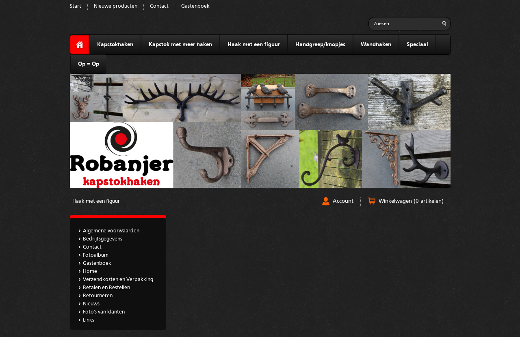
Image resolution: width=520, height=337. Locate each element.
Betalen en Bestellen (106, 287)
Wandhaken (376, 44)
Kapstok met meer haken (180, 44)
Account (343, 201)
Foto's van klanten (104, 312)
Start (75, 6)
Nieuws (91, 304)
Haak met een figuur (254, 44)
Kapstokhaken (115, 44)
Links (88, 320)
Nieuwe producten (115, 6)
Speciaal (417, 44)
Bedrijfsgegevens (102, 239)
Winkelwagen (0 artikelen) (411, 201)
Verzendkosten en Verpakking (118, 279)
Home (90, 271)
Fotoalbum (95, 255)
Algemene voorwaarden (111, 231)
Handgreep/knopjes (320, 44)
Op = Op (88, 64)
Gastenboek (195, 6)
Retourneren (98, 295)
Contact (159, 6)
